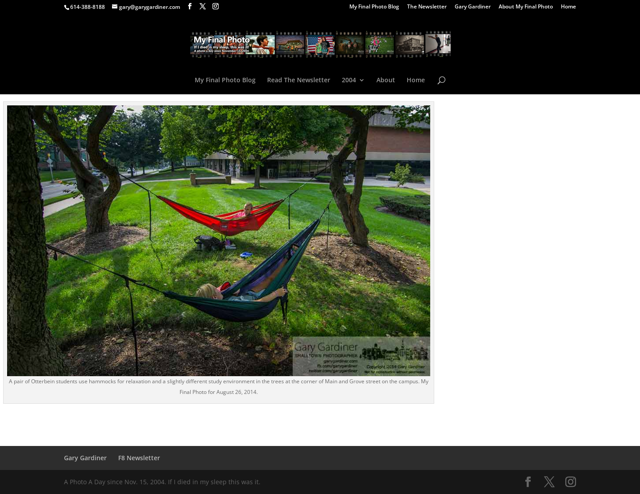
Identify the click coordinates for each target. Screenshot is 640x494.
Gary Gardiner (473, 7)
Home (568, 7)
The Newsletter (427, 7)
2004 (349, 80)
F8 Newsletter (139, 458)
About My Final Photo (526, 7)
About (385, 80)
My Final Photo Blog (374, 7)
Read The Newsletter (298, 80)
